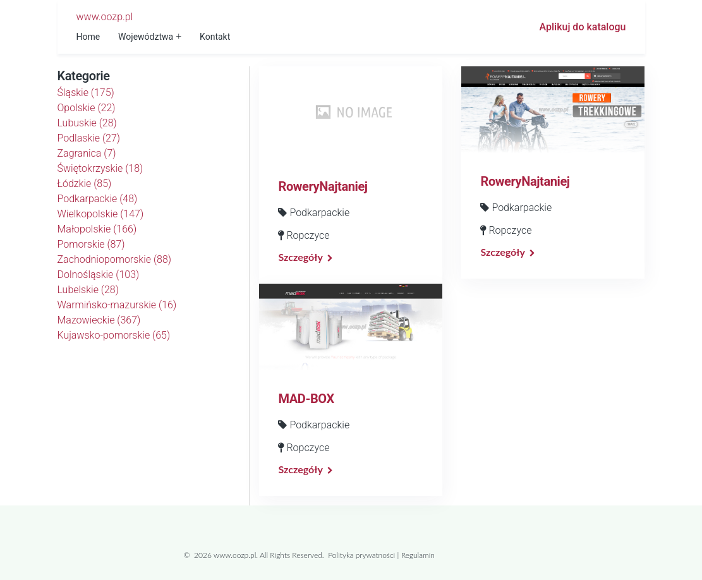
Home (88, 37)
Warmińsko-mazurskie (117, 305)
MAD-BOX (306, 398)
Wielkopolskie (100, 214)
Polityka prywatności (361, 555)
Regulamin (418, 555)
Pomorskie (91, 244)
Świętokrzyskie (100, 168)
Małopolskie (97, 229)
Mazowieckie (99, 320)
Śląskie (85, 93)
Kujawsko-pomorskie (114, 335)
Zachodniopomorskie (114, 259)
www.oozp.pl (104, 17)
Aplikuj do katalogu (583, 27)
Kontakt (215, 37)
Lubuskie (87, 123)
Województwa (145, 37)
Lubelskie (88, 290)
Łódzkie (84, 184)
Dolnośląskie (98, 275)
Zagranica (86, 153)
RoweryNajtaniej (322, 186)
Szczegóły (300, 257)
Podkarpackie (97, 199)
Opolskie (86, 108)
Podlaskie (89, 138)
